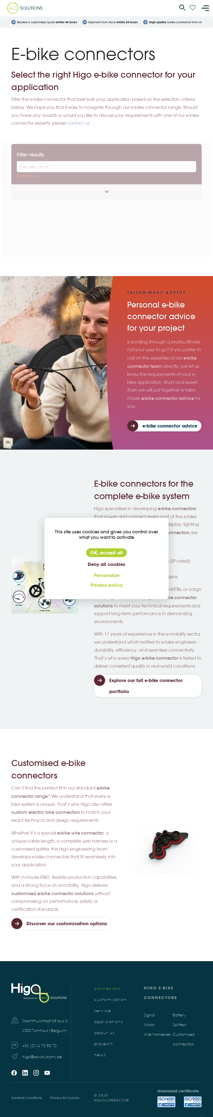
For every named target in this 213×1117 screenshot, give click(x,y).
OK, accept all (106, 552)
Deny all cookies (106, 564)
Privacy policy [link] (106, 585)
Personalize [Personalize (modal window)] (106, 575)
